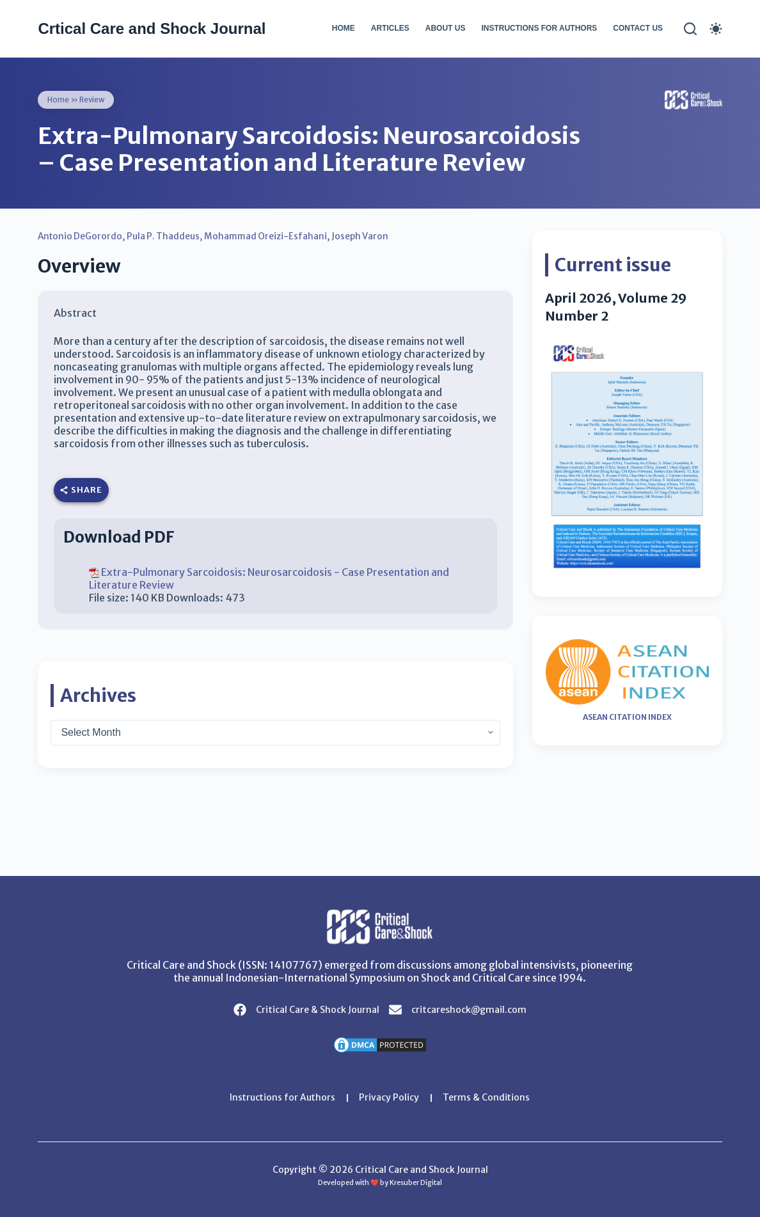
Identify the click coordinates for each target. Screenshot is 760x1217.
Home (343, 28)
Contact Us (638, 28)
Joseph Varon (366, 236)
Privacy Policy (390, 1098)
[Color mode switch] (715, 28)
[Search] (690, 28)
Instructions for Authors (539, 28)
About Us (445, 28)
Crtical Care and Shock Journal (151, 28)
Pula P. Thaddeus (166, 236)
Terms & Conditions (487, 1098)
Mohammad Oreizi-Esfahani (270, 236)
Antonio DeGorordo (81, 236)
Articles (390, 28)
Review (92, 99)
